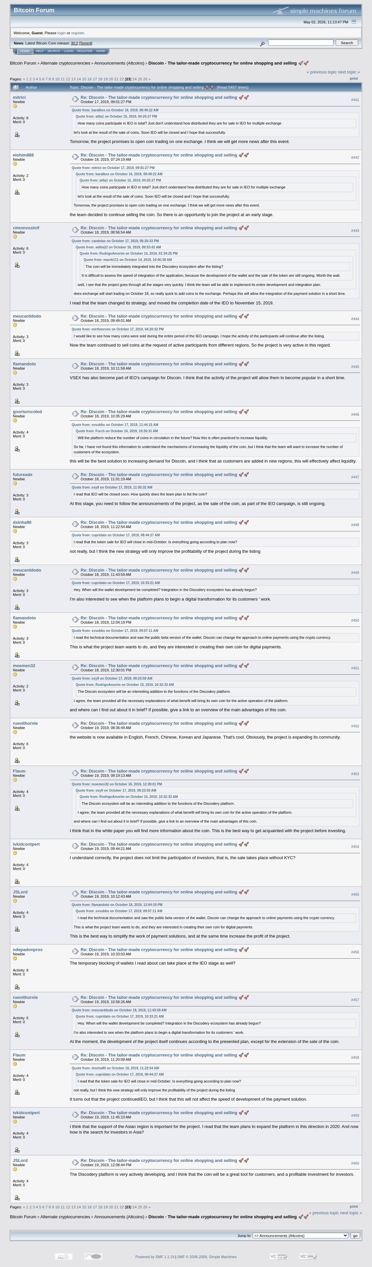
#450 (355, 621)
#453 (355, 774)
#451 (355, 668)
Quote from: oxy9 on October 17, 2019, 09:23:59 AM (112, 678)
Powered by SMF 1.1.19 (155, 1257)
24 (135, 79)
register (77, 33)
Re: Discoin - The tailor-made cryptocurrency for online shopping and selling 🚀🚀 (165, 97)
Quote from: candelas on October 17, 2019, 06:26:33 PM (115, 241)
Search (54, 51)
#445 (355, 367)
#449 (355, 573)
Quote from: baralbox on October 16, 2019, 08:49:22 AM (115, 110)
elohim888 (23, 155)
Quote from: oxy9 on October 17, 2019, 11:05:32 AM (112, 487)
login (62, 33)
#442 (355, 157)
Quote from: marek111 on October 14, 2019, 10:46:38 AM (128, 260)
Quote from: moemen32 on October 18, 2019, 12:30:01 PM (117, 784)
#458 (355, 1058)
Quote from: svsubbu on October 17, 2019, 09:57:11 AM (115, 631)
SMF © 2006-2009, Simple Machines (207, 1257)
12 (68, 79)
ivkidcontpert (26, 844)
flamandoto (24, 363)
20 (111, 79)
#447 (355, 477)
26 (145, 79)
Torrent (85, 43)
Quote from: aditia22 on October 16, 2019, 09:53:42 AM (118, 247)
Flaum (19, 771)
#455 (355, 894)
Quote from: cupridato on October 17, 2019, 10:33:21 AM (116, 583)
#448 (355, 525)
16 (89, 79)
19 (106, 79)
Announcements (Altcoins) (119, 63)
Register (84, 51)
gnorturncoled (27, 411)
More (100, 51)
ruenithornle (25, 723)
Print (354, 78)
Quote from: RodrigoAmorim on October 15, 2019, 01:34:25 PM (129, 253)
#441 (355, 100)
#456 (355, 952)
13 (73, 79)
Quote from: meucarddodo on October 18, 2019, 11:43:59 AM (119, 1010)
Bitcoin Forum (23, 63)
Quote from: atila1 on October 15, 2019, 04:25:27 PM (116, 116)
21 (116, 79)
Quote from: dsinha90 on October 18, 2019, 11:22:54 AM (115, 1068)
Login (68, 51)
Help (40, 51)
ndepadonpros (28, 949)
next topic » (349, 72)
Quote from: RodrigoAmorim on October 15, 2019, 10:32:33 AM (125, 685)
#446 (355, 414)
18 (100, 79)
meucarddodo (27, 316)
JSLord (20, 891)
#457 (355, 1000)
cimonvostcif (26, 227)
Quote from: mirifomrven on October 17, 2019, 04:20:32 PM (118, 329)
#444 (355, 319)
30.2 (74, 43)
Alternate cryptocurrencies (65, 63)
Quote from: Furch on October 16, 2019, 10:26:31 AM (117, 431)
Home (24, 51)
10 (57, 79)
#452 (355, 726)
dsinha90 (22, 522)
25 (140, 79)
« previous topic (322, 72)
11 (63, 79)
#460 (355, 1163)
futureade (22, 474)
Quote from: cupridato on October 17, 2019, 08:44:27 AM (116, 535)
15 (84, 79)
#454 (355, 847)
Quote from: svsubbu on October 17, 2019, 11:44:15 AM (115, 425)
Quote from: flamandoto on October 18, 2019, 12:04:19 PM (117, 905)
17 (95, 79)
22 (121, 79)
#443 (355, 231)
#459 (355, 1115)
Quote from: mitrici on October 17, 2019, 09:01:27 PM (113, 168)
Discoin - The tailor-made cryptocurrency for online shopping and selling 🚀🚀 (228, 63)
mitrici (19, 97)
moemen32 (24, 665)
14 (79, 79)
